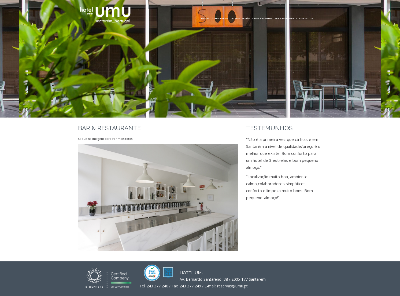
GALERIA (235, 18)
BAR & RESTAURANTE (286, 18)
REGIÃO (246, 18)
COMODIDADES (220, 18)
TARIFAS (205, 18)
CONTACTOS (306, 18)
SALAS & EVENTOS (262, 18)
